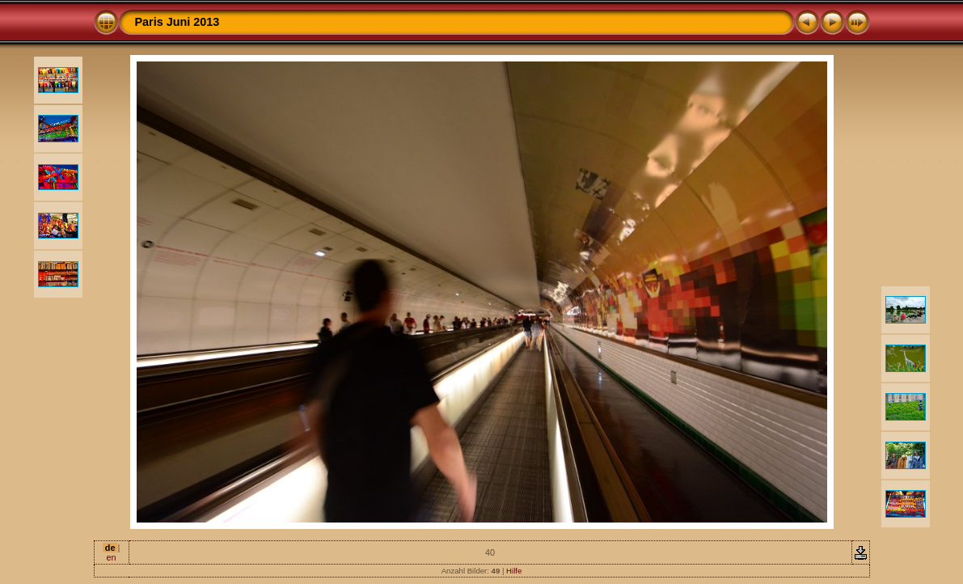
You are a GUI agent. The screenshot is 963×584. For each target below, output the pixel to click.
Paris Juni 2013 (177, 21)
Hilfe (514, 570)
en (110, 557)
